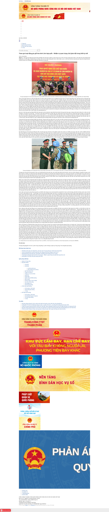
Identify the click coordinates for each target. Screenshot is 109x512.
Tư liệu (23, 47)
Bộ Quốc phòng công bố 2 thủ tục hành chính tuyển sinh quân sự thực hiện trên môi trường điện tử (42, 303)
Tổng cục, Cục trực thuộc (30, 273)
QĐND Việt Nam (25, 24)
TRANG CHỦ (24, 490)
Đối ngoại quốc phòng (26, 292)
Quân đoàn (27, 276)
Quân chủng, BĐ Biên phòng (31, 277)
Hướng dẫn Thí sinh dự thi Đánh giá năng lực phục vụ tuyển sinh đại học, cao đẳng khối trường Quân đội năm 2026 (45, 304)
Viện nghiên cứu (28, 283)
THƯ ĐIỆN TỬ (25, 492)
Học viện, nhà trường (29, 282)
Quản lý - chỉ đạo (26, 28)
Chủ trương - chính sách (30, 288)
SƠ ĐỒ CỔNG (25, 494)
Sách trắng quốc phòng (29, 289)
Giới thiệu (27, 264)
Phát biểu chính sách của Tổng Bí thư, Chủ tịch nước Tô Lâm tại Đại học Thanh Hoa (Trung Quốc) (42, 250)
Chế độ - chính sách (26, 31)
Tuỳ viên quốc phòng (29, 297)
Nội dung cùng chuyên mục (25, 248)
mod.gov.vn (33, 505)
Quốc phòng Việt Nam (27, 26)
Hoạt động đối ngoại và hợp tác (31, 295)
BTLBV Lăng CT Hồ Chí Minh (31, 280)
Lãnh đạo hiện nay (32, 268)
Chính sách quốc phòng (27, 46)
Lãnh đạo (27, 266)
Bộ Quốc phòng (25, 262)
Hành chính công (26, 29)
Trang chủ (24, 43)
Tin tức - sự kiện (26, 23)
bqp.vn (26, 505)
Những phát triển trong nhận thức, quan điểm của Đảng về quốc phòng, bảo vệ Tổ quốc (40, 253)
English (24, 35)
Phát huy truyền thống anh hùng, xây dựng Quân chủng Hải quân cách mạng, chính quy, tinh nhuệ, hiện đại (43, 309)
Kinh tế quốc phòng (29, 284)
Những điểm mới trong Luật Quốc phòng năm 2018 (32, 256)
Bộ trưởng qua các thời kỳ (33, 269)
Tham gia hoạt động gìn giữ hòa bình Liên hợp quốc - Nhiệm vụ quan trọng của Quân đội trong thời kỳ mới (43, 254)
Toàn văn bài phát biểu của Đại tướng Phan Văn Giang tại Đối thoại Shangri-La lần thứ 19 (40, 252)
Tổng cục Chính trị (28, 272)
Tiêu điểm (21, 301)
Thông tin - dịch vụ (26, 33)
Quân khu (27, 275)
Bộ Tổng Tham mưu (29, 271)
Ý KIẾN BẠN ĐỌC (25, 493)
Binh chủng (27, 279)
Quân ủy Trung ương (26, 261)
